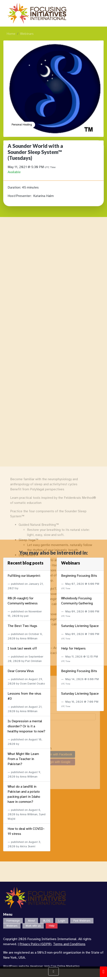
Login (61, 920)
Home (11, 34)
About (31, 920)
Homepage (13, 920)
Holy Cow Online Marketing (62, 966)
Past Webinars (81, 920)
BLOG (46, 920)
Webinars (27, 34)
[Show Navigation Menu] (53, 971)
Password (18, 869)
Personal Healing (22, 124)
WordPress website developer (23, 966)
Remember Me (22, 886)
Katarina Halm (43, 196)
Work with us (33, 925)
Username (18, 851)
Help (51, 925)
